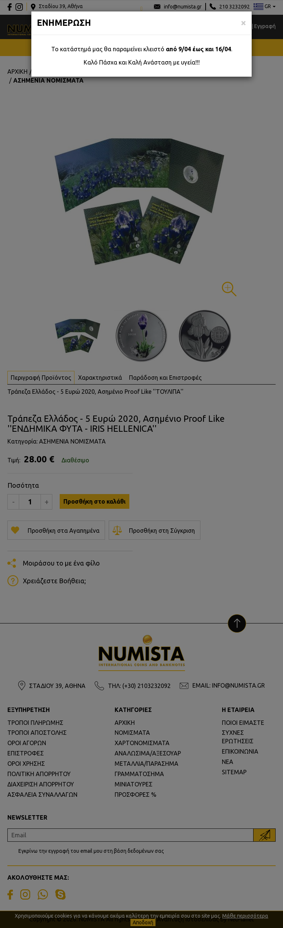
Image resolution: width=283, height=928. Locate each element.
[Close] (243, 22)
